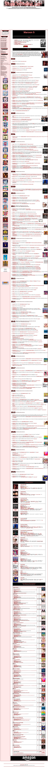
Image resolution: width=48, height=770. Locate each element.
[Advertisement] (23, 19)
